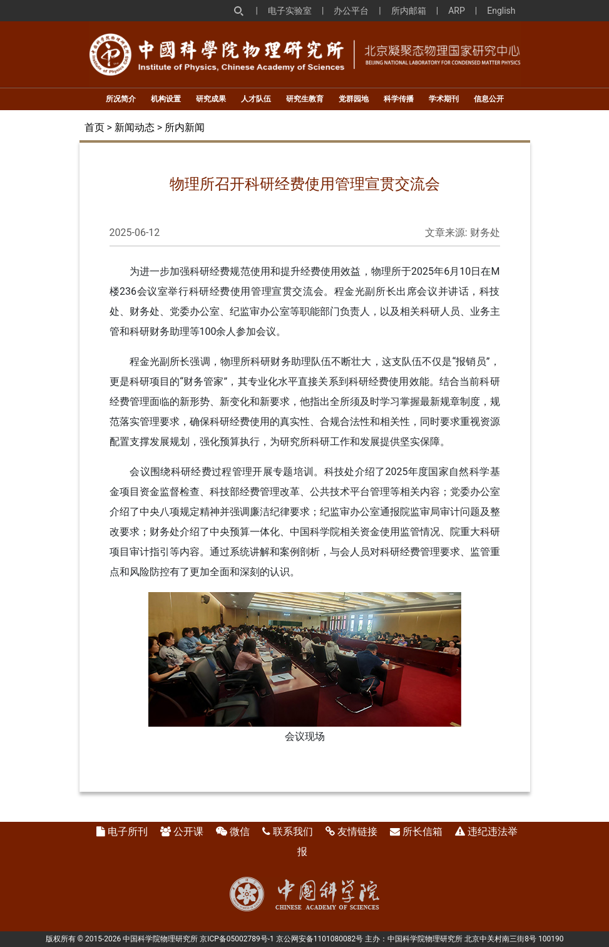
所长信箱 (422, 831)
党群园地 (354, 99)
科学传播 (399, 99)
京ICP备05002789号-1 (237, 938)
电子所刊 (128, 831)
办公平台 (351, 11)
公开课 (188, 831)
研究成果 (211, 99)
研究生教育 (305, 99)
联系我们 (293, 831)
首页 (94, 127)
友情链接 (357, 831)
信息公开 (489, 99)
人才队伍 (256, 99)
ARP (456, 11)
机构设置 (166, 99)
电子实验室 (290, 11)
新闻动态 (135, 127)
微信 (240, 831)
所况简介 (121, 99)
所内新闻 (185, 127)
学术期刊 (444, 99)
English (501, 11)
